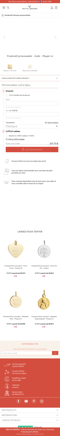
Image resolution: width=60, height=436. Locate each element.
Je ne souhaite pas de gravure (18, 95)
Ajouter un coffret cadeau (18, 136)
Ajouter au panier (32, 149)
